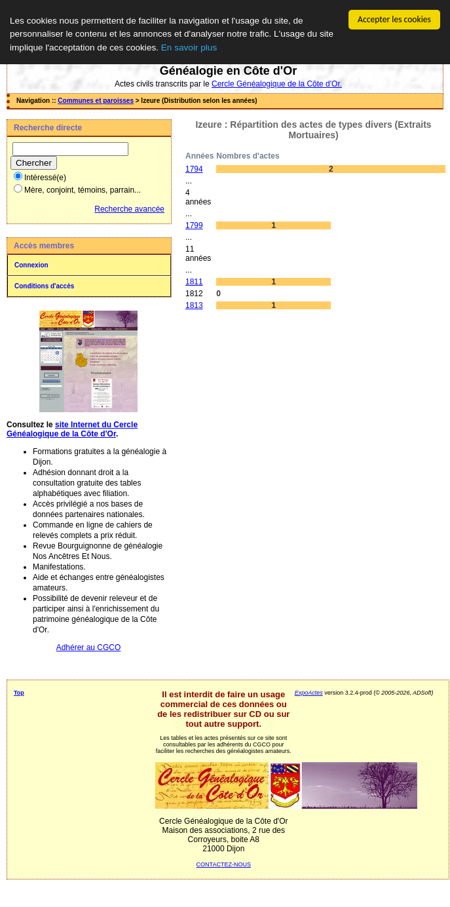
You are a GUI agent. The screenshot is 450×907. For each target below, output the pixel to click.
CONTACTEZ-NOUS (224, 864)
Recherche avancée (129, 209)
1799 (194, 225)
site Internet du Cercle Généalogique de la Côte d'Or (72, 429)
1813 (194, 305)
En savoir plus (189, 47)
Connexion (31, 265)
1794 (194, 169)
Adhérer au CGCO (88, 647)
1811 (194, 281)
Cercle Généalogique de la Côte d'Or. (277, 83)
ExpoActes (309, 692)
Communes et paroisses (96, 100)
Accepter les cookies (394, 19)
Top (19, 692)
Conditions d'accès (44, 286)
